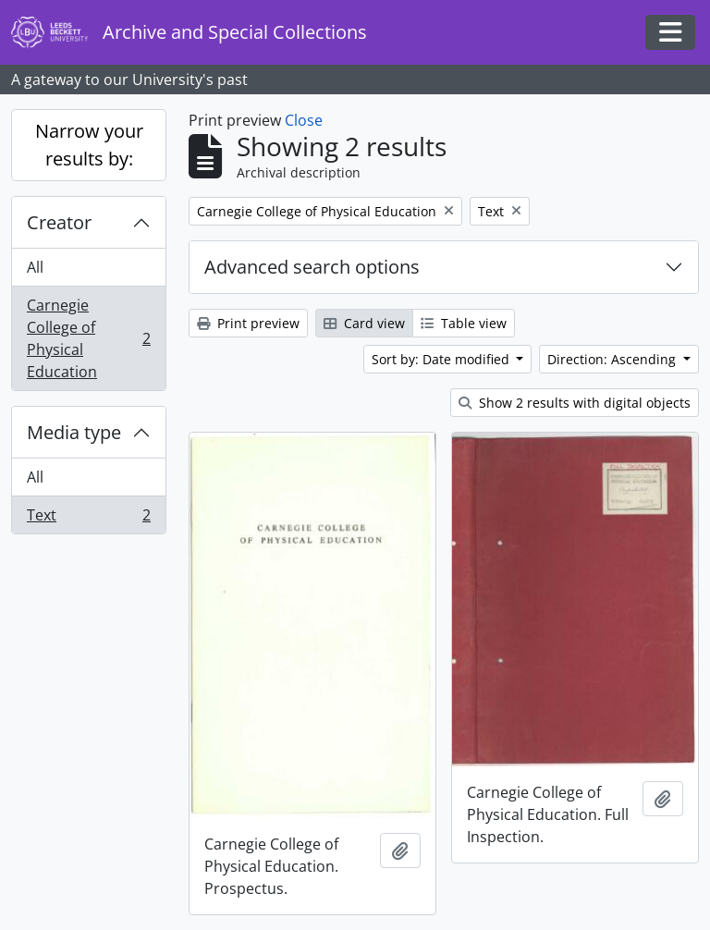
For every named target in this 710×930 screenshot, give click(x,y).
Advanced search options (312, 266)
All (35, 267)
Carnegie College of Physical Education (88, 338)
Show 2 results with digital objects (575, 402)
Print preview (248, 323)
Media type (74, 432)
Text (88, 518)
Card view (364, 323)
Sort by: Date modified (442, 359)
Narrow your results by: (89, 144)
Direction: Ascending (613, 359)
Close (304, 120)
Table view (464, 323)
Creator (59, 222)
